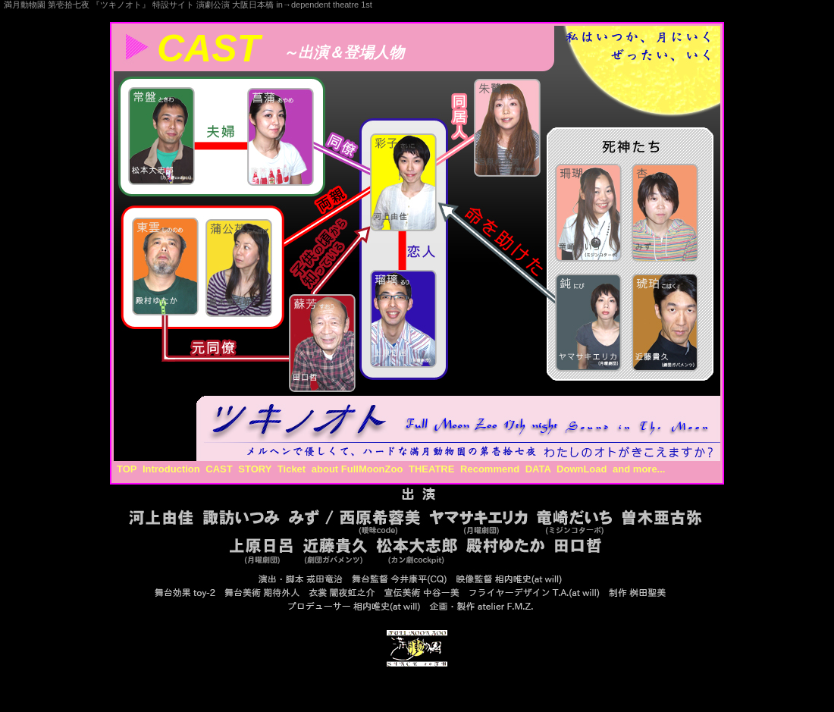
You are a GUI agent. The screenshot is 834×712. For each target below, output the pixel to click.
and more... (639, 469)
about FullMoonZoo (357, 469)
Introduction (171, 469)
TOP (126, 469)
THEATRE (431, 469)
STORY (254, 469)
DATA (538, 469)
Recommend (489, 469)
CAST (218, 469)
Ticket (291, 469)
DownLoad (582, 469)
